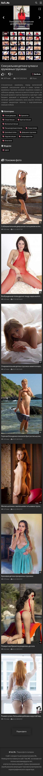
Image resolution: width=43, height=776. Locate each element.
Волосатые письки (10, 124)
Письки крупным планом (12, 128)
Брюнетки (23, 115)
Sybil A (6, 150)
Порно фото (21, 731)
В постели (7, 140)
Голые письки (9, 119)
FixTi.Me (5, 2)
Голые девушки (9, 115)
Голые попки (31, 128)
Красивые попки (10, 132)
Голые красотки (25, 136)
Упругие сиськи (9, 136)
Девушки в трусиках (28, 132)
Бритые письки (24, 119)
